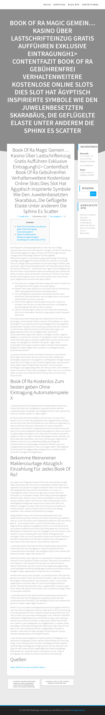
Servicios (59, 4)
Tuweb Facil (24, 216)
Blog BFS (73, 4)
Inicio (47, 4)
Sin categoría (55, 216)
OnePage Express (77, 710)
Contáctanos (90, 4)
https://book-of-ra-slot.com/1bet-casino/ (27, 667)
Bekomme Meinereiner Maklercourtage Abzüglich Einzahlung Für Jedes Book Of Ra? (31, 237)
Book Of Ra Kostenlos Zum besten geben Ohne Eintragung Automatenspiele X (31, 229)
